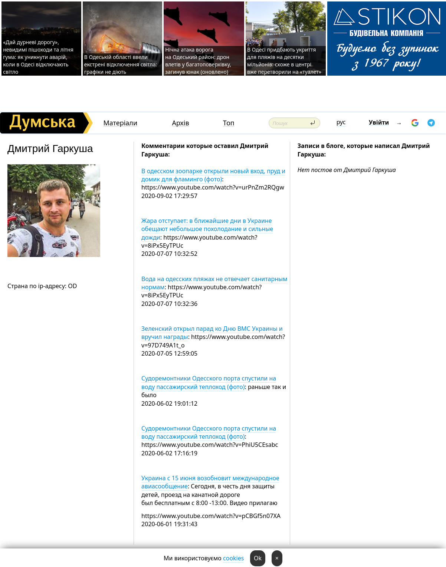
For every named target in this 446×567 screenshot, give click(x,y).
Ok (258, 558)
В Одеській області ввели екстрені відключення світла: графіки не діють (120, 64)
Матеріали (120, 122)
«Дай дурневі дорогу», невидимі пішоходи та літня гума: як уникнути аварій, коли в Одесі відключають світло (38, 57)
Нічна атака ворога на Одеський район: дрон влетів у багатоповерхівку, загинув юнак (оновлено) (198, 60)
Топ (229, 122)
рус (341, 122)
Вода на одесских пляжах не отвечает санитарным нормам (214, 283)
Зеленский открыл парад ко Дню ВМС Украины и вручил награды (212, 332)
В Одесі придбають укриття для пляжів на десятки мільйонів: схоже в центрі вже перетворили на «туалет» (284, 60)
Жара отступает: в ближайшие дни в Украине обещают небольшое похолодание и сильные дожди (207, 229)
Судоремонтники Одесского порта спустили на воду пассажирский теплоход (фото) (208, 382)
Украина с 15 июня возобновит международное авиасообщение (210, 482)
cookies (233, 558)
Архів (180, 122)
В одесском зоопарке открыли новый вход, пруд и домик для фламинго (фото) (213, 175)
